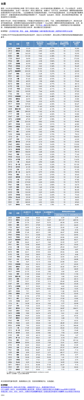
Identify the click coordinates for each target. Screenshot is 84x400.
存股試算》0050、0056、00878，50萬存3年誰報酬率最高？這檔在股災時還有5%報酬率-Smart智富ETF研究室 (40, 391)
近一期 (43, 25)
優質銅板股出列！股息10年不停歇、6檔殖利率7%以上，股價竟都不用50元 (28, 387)
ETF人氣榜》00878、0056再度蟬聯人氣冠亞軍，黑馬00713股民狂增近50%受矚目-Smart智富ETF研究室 (38, 389)
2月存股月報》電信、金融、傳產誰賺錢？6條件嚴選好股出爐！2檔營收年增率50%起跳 (41, 31)
